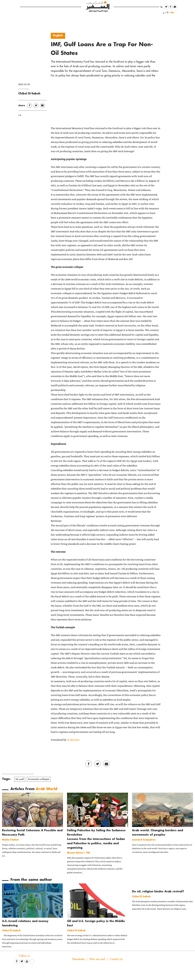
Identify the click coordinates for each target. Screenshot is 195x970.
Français (168, 12)
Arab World (46, 788)
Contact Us (116, 959)
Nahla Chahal (10, 839)
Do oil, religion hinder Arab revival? (158, 891)
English (173, 12)
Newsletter (78, 959)
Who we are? (97, 959)
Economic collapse (38, 779)
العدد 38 (19, 779)
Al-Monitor (73, 740)
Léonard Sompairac (143, 839)
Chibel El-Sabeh (29, 93)
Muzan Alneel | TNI (78, 852)
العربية (164, 12)
